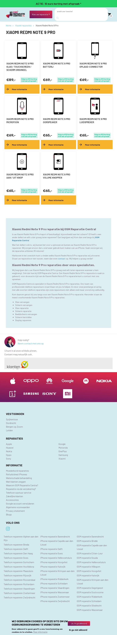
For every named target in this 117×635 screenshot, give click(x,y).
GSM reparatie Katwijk (88, 575)
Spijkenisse (12, 419)
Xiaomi (62, 458)
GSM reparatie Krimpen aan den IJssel (92, 581)
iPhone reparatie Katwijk (53, 566)
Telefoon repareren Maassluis (18, 571)
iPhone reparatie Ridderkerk (54, 579)
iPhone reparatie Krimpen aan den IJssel (57, 573)
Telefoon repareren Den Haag (18, 553)
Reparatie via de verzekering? (21, 488)
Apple (9, 443)
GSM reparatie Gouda (87, 557)
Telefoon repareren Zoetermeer (19, 593)
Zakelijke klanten (14, 496)
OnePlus (62, 451)
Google (62, 443)
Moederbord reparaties (17, 470)
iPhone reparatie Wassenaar (54, 592)
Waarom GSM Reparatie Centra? (22, 485)
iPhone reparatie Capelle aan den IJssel (56, 542)
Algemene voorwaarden (18, 507)
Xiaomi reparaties (23, 25)
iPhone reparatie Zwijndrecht (55, 601)
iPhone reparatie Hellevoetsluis (56, 557)
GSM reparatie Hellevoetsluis (91, 562)
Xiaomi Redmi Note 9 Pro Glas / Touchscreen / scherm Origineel (20, 66)
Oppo (8, 454)
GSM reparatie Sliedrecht (89, 605)
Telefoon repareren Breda (16, 544)
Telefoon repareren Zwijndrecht (19, 597)
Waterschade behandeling (19, 478)
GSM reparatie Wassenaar (90, 609)
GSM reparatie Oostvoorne (90, 592)
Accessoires (12, 499)
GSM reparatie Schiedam (89, 601)
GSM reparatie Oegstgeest (90, 587)
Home (8, 25)
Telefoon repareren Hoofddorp (19, 566)
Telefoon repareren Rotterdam (19, 584)
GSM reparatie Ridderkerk (89, 596)
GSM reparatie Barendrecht (90, 536)
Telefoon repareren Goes (16, 557)
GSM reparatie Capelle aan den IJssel (92, 547)
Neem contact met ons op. (31, 343)
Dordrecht (11, 423)
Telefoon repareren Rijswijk (17, 575)
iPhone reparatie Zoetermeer (55, 596)
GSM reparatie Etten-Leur (90, 553)
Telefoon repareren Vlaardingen (19, 588)
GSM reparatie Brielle (87, 540)
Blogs (9, 514)
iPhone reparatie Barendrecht (55, 536)
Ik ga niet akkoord (78, 630)
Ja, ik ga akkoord (79, 623)
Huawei (10, 447)
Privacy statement (15, 510)
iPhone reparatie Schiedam (54, 583)
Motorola (63, 447)
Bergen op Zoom (14, 426)
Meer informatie (40, 632)
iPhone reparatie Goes (51, 553)
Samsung (63, 454)
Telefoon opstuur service (18, 492)
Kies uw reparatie (40, 14)
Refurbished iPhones (16, 474)
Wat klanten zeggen (16, 481)
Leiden (9, 430)
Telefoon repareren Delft (16, 548)
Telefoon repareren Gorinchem (19, 562)
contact (62, 258)
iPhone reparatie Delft (51, 548)
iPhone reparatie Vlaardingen (54, 587)
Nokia (9, 451)
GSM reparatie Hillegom (88, 566)
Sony (8, 458)
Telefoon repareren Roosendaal (19, 579)
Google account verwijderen (20, 503)
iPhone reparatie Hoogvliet (53, 562)
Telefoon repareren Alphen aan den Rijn (21, 538)
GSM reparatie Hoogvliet (89, 571)
